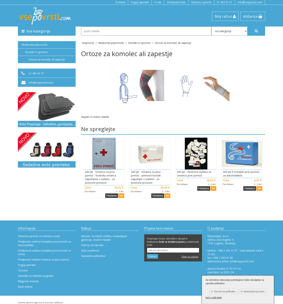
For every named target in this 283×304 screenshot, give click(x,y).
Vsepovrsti (88, 43)
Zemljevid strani (176, 2)
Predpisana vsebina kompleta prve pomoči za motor (44, 252)
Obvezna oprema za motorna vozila (39, 236)
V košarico (111, 195)
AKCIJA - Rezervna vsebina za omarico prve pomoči (194, 173)
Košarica (252, 16)
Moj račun (225, 16)
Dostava (120, 2)
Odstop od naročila (92, 245)
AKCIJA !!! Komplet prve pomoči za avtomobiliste (241, 173)
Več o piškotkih (214, 297)
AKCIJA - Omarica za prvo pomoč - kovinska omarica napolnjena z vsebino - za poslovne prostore (100, 177)
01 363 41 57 (224, 2)
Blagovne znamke (28, 281)
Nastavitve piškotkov (93, 256)
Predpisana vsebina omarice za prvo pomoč (43, 259)
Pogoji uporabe (140, 2)
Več (121, 195)
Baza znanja (25, 286)
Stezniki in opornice (36, 52)
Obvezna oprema (201, 2)
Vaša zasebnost (90, 250)
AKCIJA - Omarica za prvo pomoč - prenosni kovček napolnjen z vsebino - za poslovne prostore (146, 177)
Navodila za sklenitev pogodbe (36, 275)
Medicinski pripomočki (34, 44)
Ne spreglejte (98, 129)
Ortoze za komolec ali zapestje (173, 43)
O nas (157, 2)
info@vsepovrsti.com (250, 2)
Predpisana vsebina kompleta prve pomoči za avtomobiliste (44, 243)
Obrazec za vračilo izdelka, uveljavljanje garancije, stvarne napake (104, 237)
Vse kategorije (35, 31)
